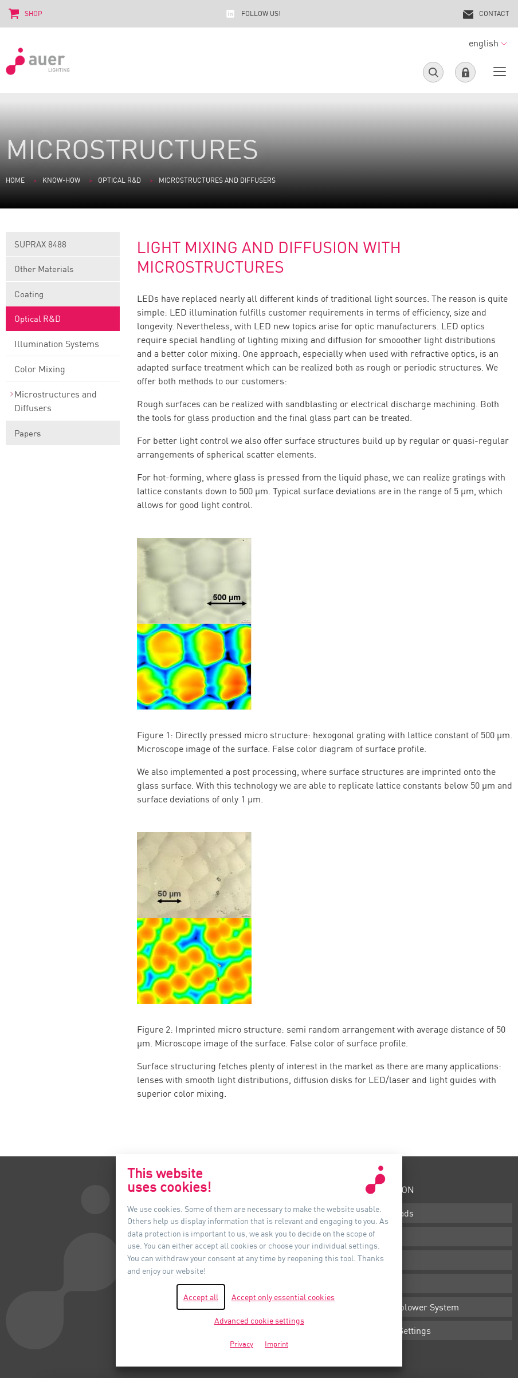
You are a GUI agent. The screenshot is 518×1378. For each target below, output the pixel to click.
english (488, 43)
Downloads (391, 1213)
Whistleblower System (414, 1307)
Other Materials (63, 272)
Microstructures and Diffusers (63, 404)
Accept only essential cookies (283, 1297)
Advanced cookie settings (259, 1320)
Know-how (61, 180)
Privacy (383, 1283)
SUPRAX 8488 (63, 248)
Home (15, 180)
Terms (382, 1236)
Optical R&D (119, 180)
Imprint (384, 1260)
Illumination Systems (63, 347)
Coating (63, 297)
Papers (63, 437)
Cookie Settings (400, 1330)
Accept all (200, 1297)
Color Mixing (63, 372)
